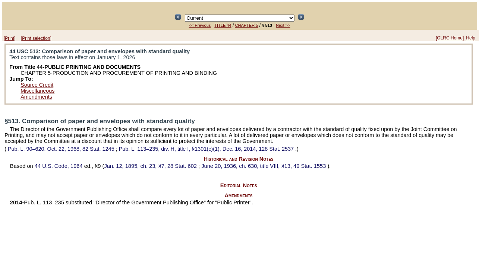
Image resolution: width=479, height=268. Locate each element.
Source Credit (37, 85)
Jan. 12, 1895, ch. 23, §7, (151, 166)
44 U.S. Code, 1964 (59, 166)
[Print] (9, 38)
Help (470, 38)
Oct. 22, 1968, (61, 149)
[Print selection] (36, 38)
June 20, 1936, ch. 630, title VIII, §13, (264, 166)
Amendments (36, 97)
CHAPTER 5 (246, 25)
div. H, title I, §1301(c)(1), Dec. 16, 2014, (207, 149)
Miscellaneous (37, 91)
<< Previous (200, 25)
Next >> (283, 25)
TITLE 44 (222, 25)
